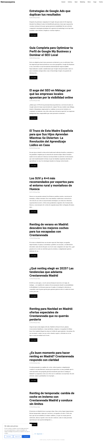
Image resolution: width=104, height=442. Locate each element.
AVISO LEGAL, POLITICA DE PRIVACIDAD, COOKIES (52, 439)
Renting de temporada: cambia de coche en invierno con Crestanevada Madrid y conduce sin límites (51, 398)
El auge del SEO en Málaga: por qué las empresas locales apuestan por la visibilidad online (51, 94)
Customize (8, 436)
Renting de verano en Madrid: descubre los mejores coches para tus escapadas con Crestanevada (49, 229)
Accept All (26, 436)
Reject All (17, 436)
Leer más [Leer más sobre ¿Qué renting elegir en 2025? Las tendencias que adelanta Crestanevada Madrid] (33, 296)
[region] (17, 431)
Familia (101, 2)
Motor (89, 2)
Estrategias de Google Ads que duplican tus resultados (49, 13)
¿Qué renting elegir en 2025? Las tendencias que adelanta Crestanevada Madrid (51, 272)
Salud (76, 2)
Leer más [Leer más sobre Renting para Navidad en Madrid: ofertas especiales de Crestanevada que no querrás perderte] (33, 340)
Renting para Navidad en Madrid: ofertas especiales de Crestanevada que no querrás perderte (51, 314)
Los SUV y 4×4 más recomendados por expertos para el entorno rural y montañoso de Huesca (51, 183)
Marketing (82, 2)
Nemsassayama (8, 2)
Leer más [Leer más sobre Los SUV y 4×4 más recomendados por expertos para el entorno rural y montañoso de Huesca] (33, 211)
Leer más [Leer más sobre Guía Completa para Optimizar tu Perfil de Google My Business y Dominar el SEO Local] (33, 77)
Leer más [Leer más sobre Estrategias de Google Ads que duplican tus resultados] (33, 35)
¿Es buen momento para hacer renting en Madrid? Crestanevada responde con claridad (51, 356)
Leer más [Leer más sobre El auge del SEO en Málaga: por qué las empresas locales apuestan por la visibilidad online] (33, 118)
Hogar (94, 2)
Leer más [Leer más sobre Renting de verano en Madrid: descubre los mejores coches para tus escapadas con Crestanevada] (33, 255)
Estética (70, 2)
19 (35, 434)
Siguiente (40, 434)
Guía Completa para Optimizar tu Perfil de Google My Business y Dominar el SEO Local (51, 51)
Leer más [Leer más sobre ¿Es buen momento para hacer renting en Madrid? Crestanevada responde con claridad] (33, 380)
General (63, 2)
